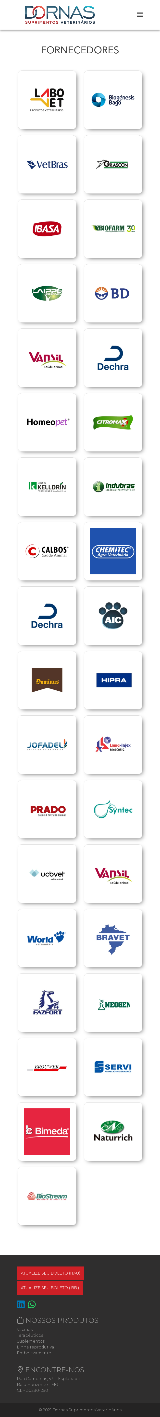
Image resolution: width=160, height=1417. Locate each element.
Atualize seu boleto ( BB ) (50, 1288)
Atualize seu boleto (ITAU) (50, 1273)
